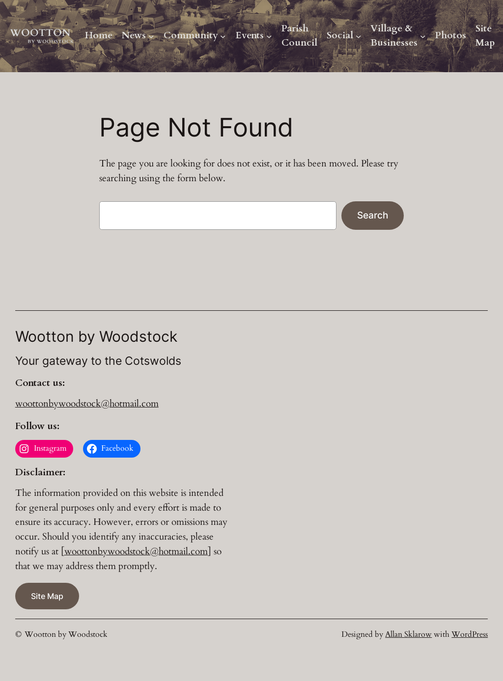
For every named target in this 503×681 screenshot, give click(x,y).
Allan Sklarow (408, 634)
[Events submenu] (269, 36)
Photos (450, 35)
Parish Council (299, 36)
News (134, 35)
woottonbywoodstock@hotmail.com (87, 403)
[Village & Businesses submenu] (423, 36)
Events (249, 35)
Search (372, 215)
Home (98, 35)
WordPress (469, 634)
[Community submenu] (223, 36)
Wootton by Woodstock (66, 634)
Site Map (485, 36)
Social (340, 35)
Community (191, 35)
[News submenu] (151, 36)
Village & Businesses (394, 36)
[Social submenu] (359, 36)
